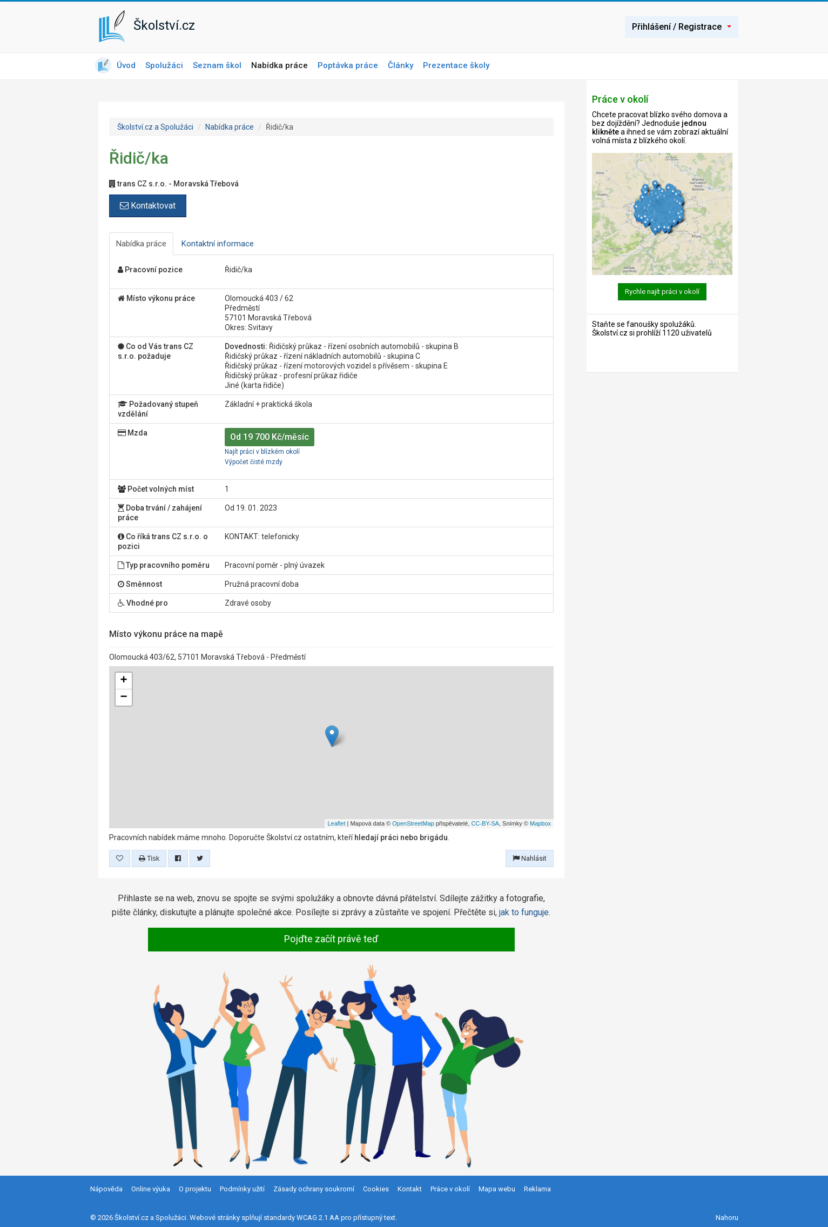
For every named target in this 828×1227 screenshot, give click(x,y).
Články (400, 65)
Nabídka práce (279, 65)
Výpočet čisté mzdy (253, 462)
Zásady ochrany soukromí (313, 1189)
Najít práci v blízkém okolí (262, 451)
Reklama (537, 1189)
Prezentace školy (456, 65)
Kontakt (410, 1189)
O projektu (195, 1189)
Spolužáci (164, 65)
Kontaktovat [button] (148, 205)
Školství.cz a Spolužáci (155, 127)
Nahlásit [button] (530, 858)
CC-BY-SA (485, 823)
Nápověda (106, 1189)
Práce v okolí (450, 1189)
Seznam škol (217, 65)
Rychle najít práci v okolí (662, 291)
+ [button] (123, 681)
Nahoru (727, 1217)
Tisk (149, 858)
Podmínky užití (242, 1189)
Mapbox (540, 823)
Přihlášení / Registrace (681, 27)
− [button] (123, 697)
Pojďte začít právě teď (331, 938)
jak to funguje (524, 912)
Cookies (376, 1189)
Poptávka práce (348, 65)
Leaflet (336, 823)
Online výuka (150, 1189)
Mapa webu (497, 1189)
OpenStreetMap (413, 823)
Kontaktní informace (217, 244)
